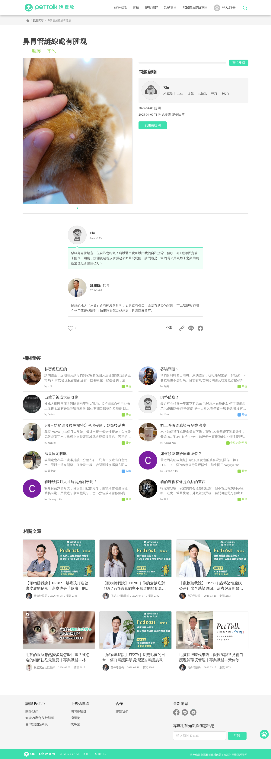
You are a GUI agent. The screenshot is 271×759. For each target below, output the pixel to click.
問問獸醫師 (79, 711)
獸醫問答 (151, 7)
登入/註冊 (225, 8)
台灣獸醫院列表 (36, 724)
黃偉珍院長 (40, 595)
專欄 (136, 7)
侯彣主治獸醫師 (120, 595)
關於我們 (31, 711)
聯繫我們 (122, 711)
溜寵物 (75, 718)
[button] (77, 208)
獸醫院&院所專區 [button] (195, 7)
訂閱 (237, 735)
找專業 (75, 724)
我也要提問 (153, 125)
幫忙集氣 (238, 62)
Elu (92, 233)
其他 (51, 51)
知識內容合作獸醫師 (39, 718)
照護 (36, 51)
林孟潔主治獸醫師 (44, 667)
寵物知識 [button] (120, 7)
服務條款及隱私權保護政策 (206, 754)
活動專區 (170, 7)
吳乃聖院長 (194, 595)
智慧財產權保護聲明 (235, 754)
